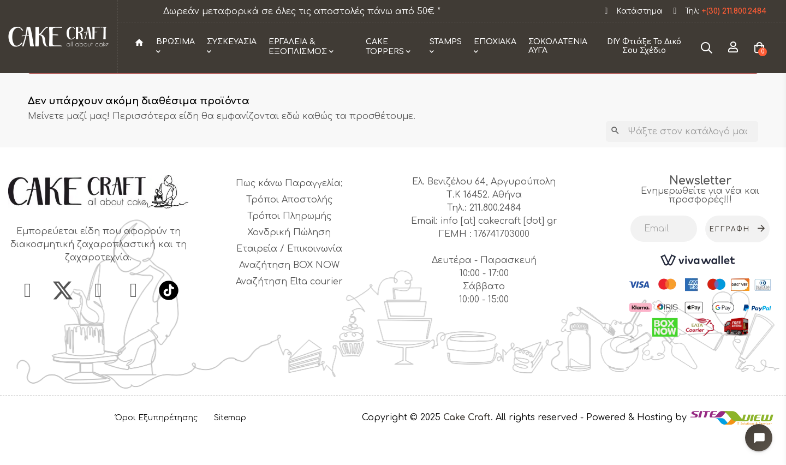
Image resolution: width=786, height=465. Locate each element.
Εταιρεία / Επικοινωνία (289, 281)
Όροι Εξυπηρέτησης (156, 450)
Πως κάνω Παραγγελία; (289, 215)
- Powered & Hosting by (634, 450)
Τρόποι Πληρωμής (289, 248)
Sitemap (230, 450)
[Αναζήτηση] (682, 163)
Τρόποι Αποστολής (289, 232)
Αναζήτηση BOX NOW (289, 297)
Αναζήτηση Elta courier (289, 314)
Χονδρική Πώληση (289, 265)
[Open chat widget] (756, 435)
